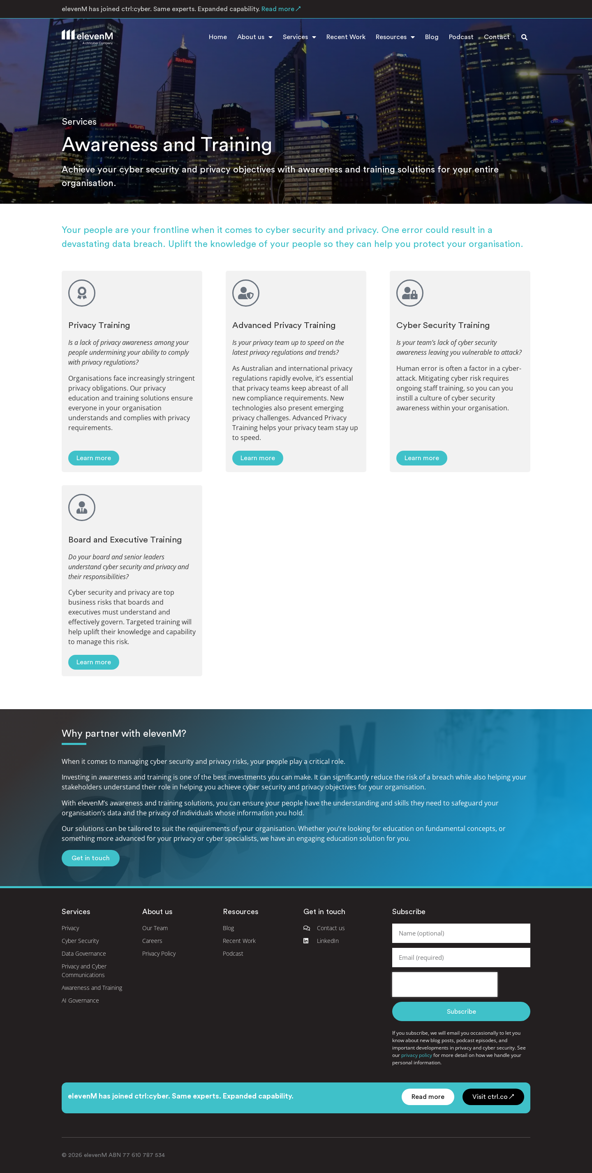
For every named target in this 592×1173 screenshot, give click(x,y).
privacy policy (416, 1055)
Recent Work (345, 37)
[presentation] (444, 984)
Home (218, 37)
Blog (432, 37)
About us (255, 37)
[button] (524, 37)
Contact (497, 37)
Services (299, 37)
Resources (395, 37)
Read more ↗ (280, 9)
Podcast (461, 37)
